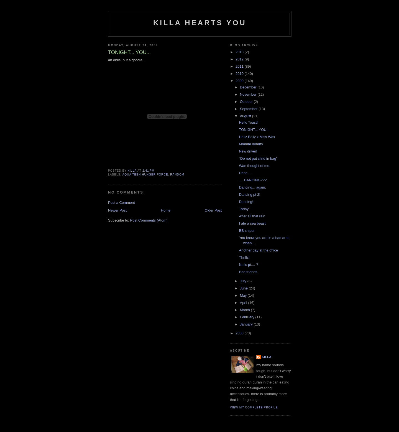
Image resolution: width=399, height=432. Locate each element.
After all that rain (252, 216)
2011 (240, 66)
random (177, 174)
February (247, 317)
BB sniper (246, 230)
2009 (240, 81)
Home (166, 210)
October (247, 102)
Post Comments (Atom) (149, 220)
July (243, 281)
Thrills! (244, 257)
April (244, 303)
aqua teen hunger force (145, 174)
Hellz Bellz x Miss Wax (257, 137)
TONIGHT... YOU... (254, 130)
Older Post (213, 210)
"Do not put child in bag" (258, 158)
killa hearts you (199, 23)
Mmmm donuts (251, 144)
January (247, 324)
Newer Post (117, 210)
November (249, 94)
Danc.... (245, 173)
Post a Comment (121, 202)
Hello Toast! (248, 122)
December (249, 87)
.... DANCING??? (253, 180)
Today (244, 209)
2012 (240, 59)
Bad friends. (248, 272)
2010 (240, 74)
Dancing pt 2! (249, 194)
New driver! (248, 151)
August (246, 116)
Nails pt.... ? (248, 265)
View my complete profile (254, 407)
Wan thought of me (254, 166)
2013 (240, 52)
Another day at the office (258, 250)
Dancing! (246, 202)
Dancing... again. (252, 187)
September (249, 109)
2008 (240, 333)
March (245, 310)
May (244, 295)
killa (267, 357)
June (244, 288)
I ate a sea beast (252, 223)
